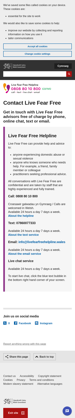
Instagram (46, 323)
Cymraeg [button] (63, 66)
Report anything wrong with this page (24, 344)
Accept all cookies (37, 46)
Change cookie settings (37, 54)
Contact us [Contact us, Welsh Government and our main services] (9, 376)
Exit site (13, 413)
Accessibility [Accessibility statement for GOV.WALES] (27, 376)
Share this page (18, 356)
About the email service (24, 253)
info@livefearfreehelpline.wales (41, 242)
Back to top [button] (47, 356)
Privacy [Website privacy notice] (21, 380)
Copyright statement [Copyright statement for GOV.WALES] (49, 376)
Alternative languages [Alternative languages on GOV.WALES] (49, 383)
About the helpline (21, 215)
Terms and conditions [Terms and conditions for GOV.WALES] (41, 380)
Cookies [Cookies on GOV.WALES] (8, 380)
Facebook (25, 323)
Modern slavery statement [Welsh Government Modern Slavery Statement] (18, 383)
